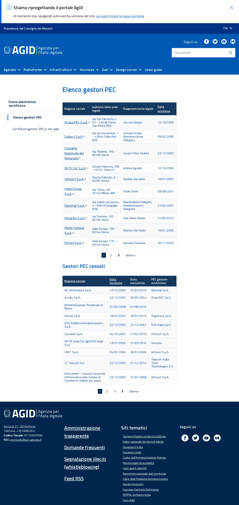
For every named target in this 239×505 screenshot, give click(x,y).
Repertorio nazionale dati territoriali (144, 450)
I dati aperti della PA (135, 445)
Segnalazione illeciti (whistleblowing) (85, 439)
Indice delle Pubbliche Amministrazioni (145, 456)
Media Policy (100, 495)
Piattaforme (33, 46)
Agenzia (10, 46)
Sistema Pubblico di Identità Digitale (144, 413)
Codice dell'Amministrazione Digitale (144, 434)
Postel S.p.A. (74, 219)
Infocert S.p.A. (75, 155)
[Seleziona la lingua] (227, 5)
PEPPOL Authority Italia (137, 471)
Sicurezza (87, 46)
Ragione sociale (74, 258)
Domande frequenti (84, 424)
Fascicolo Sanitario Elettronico (141, 466)
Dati (105, 46)
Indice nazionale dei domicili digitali (143, 418)
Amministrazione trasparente (82, 408)
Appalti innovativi (133, 461)
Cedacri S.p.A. (74, 113)
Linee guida (153, 46)
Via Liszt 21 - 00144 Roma (19, 403)
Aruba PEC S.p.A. (77, 99)
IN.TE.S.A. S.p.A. (76, 145)
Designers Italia (132, 429)
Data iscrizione (164, 85)
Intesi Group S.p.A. (73, 168)
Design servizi (126, 46)
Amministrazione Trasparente (67, 495)
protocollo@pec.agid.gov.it (26, 417)
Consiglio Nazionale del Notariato (74, 130)
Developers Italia (133, 424)
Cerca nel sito (183, 29)
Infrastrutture (61, 46)
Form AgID (129, 477)
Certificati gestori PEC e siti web (36, 105)
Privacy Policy (144, 495)
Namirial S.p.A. (75, 182)
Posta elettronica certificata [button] (22, 80)
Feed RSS (74, 455)
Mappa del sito (169, 495)
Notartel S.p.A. (75, 194)
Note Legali (122, 495)
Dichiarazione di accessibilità (24, 495)
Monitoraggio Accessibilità (138, 440)
